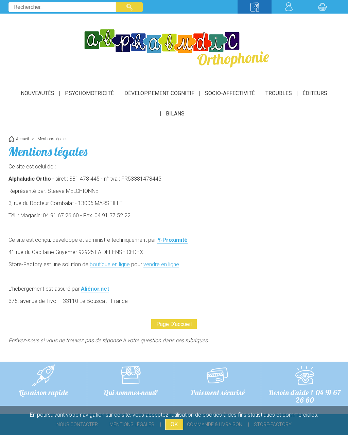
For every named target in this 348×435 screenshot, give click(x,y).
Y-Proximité (172, 240)
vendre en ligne (161, 264)
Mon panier (323, 7)
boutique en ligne (110, 264)
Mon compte (289, 7)
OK (174, 424)
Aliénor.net (95, 289)
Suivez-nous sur (255, 7)
